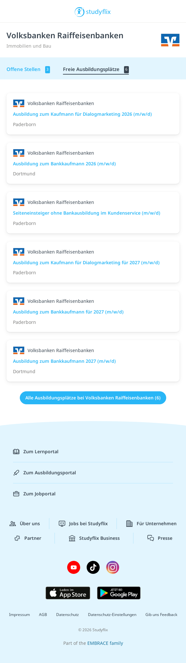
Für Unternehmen (151, 523)
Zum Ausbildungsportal (44, 472)
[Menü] (13, 11)
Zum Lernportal (35, 451)
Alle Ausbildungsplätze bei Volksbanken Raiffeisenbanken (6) (93, 398)
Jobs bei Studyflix (83, 523)
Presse (159, 538)
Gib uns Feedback (161, 614)
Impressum (19, 614)
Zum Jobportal (34, 494)
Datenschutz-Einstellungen (112, 614)
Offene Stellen (28, 69)
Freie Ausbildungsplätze (96, 69)
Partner (27, 538)
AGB (43, 614)
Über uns (24, 523)
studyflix (98, 11)
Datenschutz (67, 614)
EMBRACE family (105, 643)
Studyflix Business (94, 538)
